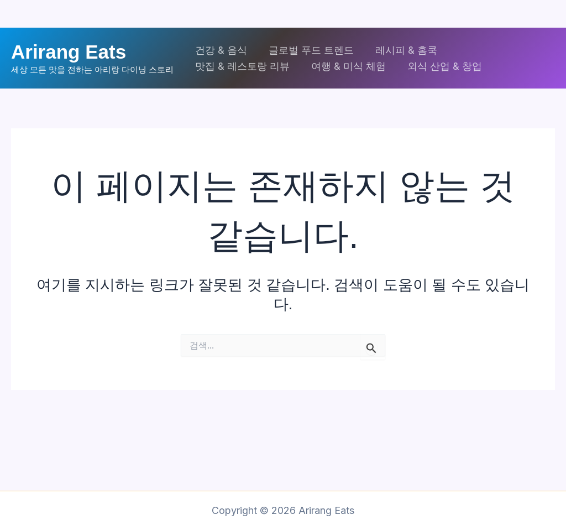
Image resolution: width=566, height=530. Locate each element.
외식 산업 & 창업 (440, 66)
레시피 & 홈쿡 (402, 50)
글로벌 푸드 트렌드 (309, 50)
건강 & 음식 (221, 50)
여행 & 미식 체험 (346, 66)
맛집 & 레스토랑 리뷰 (242, 66)
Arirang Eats (68, 52)
